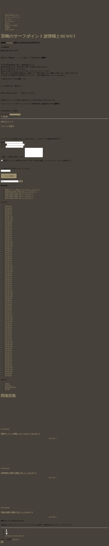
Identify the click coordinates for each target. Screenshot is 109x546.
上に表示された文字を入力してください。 (16, 170)
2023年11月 (9, 271)
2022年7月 (8, 304)
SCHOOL (8, 387)
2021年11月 (9, 321)
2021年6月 (8, 331)
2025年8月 (8, 227)
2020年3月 (8, 362)
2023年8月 (8, 277)
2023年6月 (8, 281)
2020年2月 (8, 365)
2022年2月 (8, 314)
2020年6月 (8, 356)
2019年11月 (9, 371)
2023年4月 (8, 285)
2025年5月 (8, 233)
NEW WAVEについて (12, 15)
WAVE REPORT (15, 114)
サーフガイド (9, 21)
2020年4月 (8, 360)
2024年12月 (9, 243)
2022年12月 (9, 294)
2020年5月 (8, 358)
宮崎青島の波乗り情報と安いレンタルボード (21, 193)
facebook (6, 533)
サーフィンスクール (12, 17)
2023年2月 (8, 289)
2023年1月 (8, 291)
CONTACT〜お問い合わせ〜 (15, 537)
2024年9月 (8, 250)
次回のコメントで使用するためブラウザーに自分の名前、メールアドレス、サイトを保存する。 (37, 162)
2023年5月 (8, 283)
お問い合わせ (9, 29)
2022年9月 (8, 300)
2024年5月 (8, 258)
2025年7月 (8, 229)
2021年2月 (8, 339)
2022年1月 (8, 316)
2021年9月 (8, 325)
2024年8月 (8, 252)
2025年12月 (9, 218)
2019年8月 (8, 377)
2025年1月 (8, 241)
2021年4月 (8, 335)
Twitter (6, 536)
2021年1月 (8, 342)
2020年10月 (9, 348)
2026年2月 (8, 214)
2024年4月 (8, 260)
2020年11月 (9, 346)
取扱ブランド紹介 (11, 25)
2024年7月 (8, 254)
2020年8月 (8, 352)
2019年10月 (9, 373)
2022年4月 (8, 310)
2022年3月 (8, 312)
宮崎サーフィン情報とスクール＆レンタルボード (22, 191)
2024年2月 (8, 264)
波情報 (7, 27)
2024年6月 (8, 256)
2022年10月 (9, 298)
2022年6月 (8, 306)
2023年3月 (8, 287)
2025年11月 (9, 220)
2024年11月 (9, 246)
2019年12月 (9, 369)
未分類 (7, 391)
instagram (6, 534)
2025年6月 (8, 231)
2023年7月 (8, 279)
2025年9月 (8, 225)
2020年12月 (9, 344)
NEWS (7, 385)
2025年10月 (9, 223)
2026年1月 (8, 216)
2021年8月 (8, 327)
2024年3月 (8, 262)
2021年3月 (8, 337)
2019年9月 (8, 375)
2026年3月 (8, 212)
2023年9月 (8, 275)
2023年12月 (9, 268)
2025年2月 (8, 239)
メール (4, 144)
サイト (3, 146)
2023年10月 (9, 273)
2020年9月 (8, 350)
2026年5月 (8, 208)
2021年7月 (8, 329)
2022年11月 (9, 296)
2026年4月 (8, 210)
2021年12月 (9, 319)
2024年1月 (8, 266)
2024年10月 (9, 248)
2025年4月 (8, 235)
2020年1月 (8, 367)
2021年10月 (9, 323)
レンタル (8, 19)
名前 (3, 142)
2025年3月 (8, 237)
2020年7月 (8, 354)
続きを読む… (53, 440)
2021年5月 (8, 333)
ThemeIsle (15, 541)
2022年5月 (8, 308)
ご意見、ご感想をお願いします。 (13, 158)
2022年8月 (8, 302)
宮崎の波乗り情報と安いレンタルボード (19, 195)
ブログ (7, 23)
